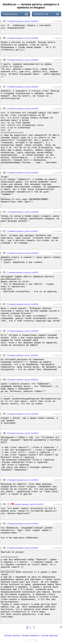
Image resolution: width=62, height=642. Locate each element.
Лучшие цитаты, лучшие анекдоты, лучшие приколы (31, 635)
